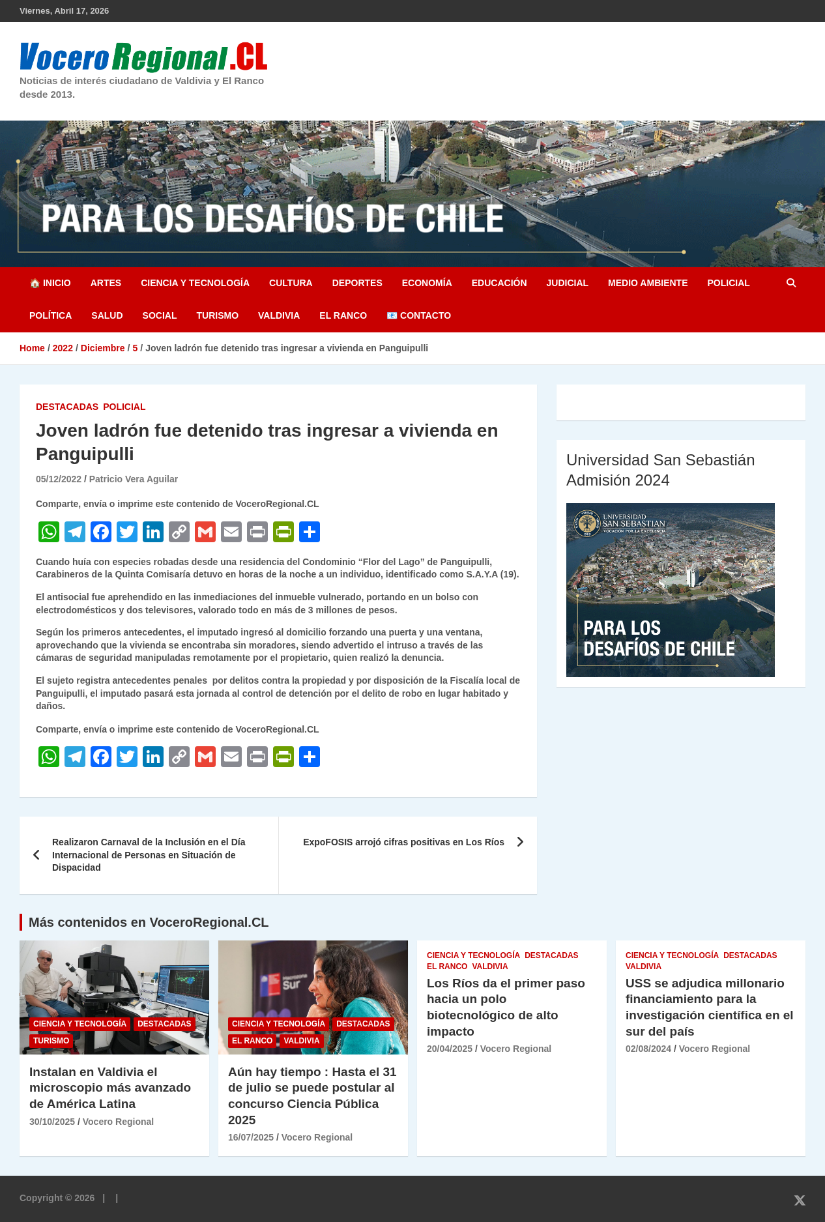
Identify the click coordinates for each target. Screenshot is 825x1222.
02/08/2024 (648, 1048)
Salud (107, 315)
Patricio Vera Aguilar (133, 479)
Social (160, 315)
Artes (106, 283)
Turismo (217, 315)
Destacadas (67, 406)
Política (50, 315)
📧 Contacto (418, 315)
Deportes (357, 283)
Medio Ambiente (648, 283)
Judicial (568, 283)
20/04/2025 (449, 1048)
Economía (427, 283)
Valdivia (279, 315)
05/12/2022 (58, 479)
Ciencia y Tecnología (195, 283)
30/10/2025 (52, 1121)
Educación (499, 283)
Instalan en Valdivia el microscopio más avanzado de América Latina (110, 1088)
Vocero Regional (118, 1121)
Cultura (291, 283)
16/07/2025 (251, 1137)
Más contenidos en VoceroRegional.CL (149, 922)
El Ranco (343, 315)
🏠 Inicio (50, 283)
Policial (728, 283)
